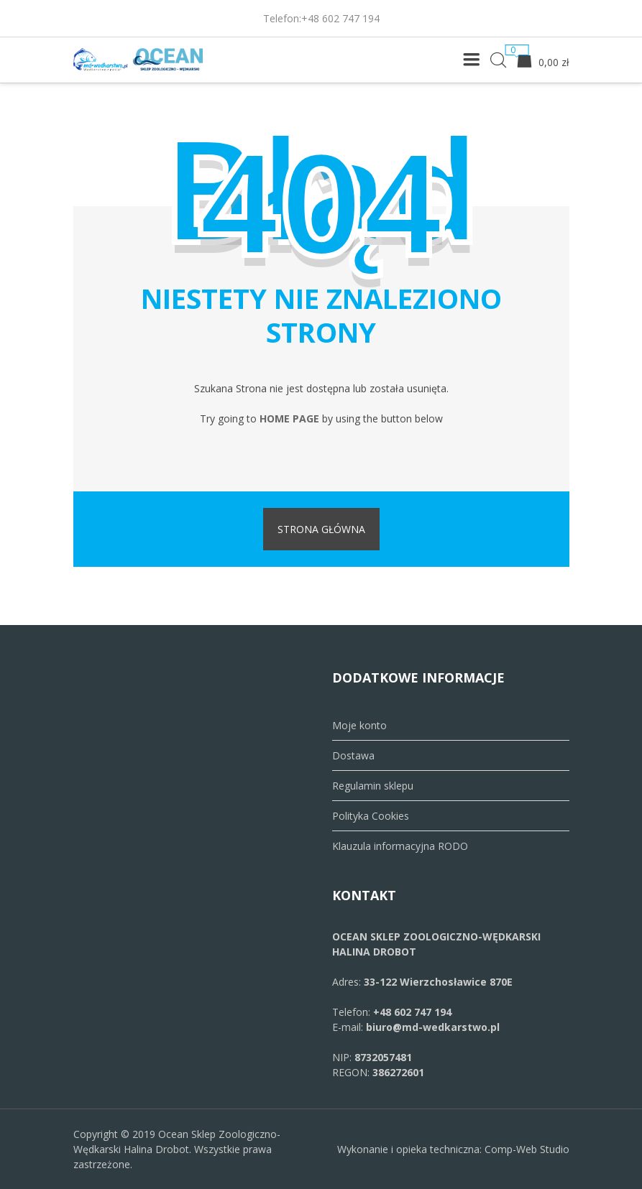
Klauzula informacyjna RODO (400, 846)
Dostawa (353, 755)
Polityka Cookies (370, 816)
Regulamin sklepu (372, 785)
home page (289, 418)
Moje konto (359, 725)
